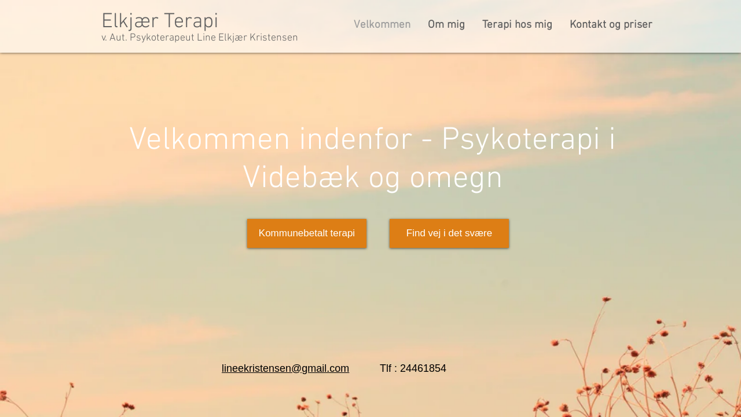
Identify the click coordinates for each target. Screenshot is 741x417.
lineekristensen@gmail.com (285, 368)
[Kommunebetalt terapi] (306, 233)
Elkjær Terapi (160, 22)
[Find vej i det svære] (449, 233)
